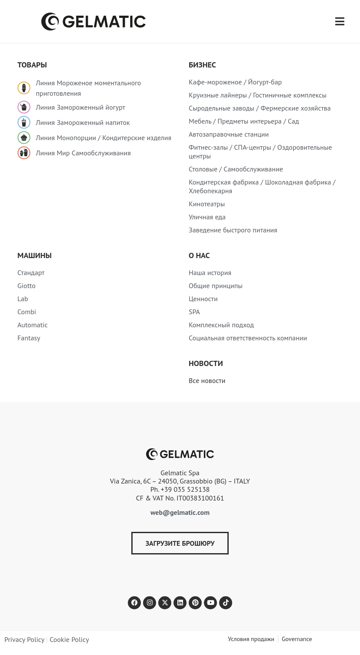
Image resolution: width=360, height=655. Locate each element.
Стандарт (30, 272)
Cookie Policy (69, 639)
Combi (26, 311)
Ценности (203, 298)
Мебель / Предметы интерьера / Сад (244, 121)
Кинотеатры (207, 203)
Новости (206, 363)
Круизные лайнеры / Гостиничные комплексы (258, 95)
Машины (34, 255)
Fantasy (28, 337)
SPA (194, 311)
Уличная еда (207, 216)
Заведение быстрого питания (233, 229)
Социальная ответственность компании (248, 337)
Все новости (207, 380)
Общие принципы (216, 285)
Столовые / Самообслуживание (236, 169)
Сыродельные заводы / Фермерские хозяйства (260, 108)
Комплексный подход (221, 324)
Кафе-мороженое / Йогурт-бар (235, 81)
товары (32, 65)
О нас (199, 255)
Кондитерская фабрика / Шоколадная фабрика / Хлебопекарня (262, 186)
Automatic (32, 324)
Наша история (210, 272)
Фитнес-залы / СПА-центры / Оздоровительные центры (260, 151)
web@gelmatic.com (180, 512)
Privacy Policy (24, 639)
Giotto (26, 285)
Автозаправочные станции (229, 134)
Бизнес (202, 65)
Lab (22, 298)
